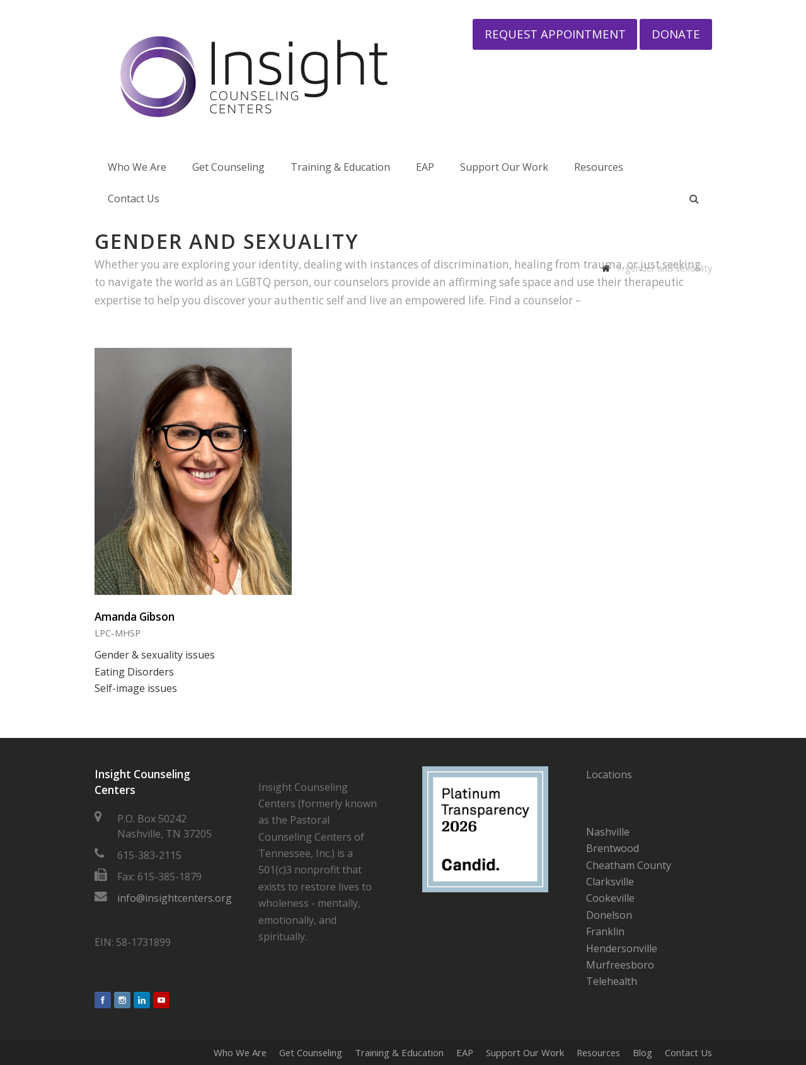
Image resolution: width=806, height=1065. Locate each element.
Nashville (608, 832)
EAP (464, 1052)
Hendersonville (621, 948)
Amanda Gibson (135, 616)
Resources (598, 1052)
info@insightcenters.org (174, 898)
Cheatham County (628, 865)
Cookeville (610, 898)
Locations (609, 774)
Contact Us (688, 1052)
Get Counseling (310, 1052)
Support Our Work (525, 1052)
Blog (642, 1052)
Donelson (609, 915)
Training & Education (399, 1052)
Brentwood (612, 848)
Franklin (605, 931)
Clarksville (610, 882)
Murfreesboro (620, 965)
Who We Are (240, 1052)
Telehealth (611, 981)
